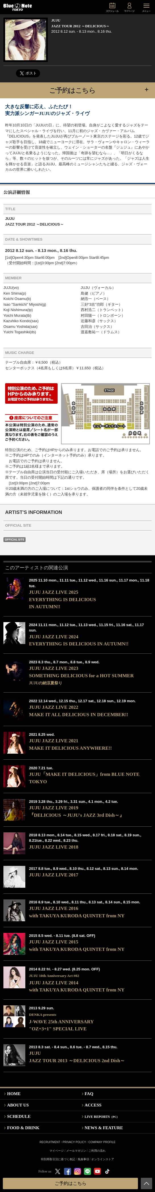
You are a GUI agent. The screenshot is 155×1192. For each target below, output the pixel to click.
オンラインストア (102, 1159)
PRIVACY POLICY (74, 1142)
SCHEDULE (19, 1116)
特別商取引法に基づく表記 (58, 1159)
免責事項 (83, 1159)
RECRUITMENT (50, 1142)
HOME (14, 1093)
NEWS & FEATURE (104, 1128)
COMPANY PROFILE (101, 1142)
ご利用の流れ (97, 1150)
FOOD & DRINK (23, 1128)
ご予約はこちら (102, 90)
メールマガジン (76, 1150)
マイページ (56, 1150)
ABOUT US (18, 1105)
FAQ (89, 1093)
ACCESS (93, 1105)
